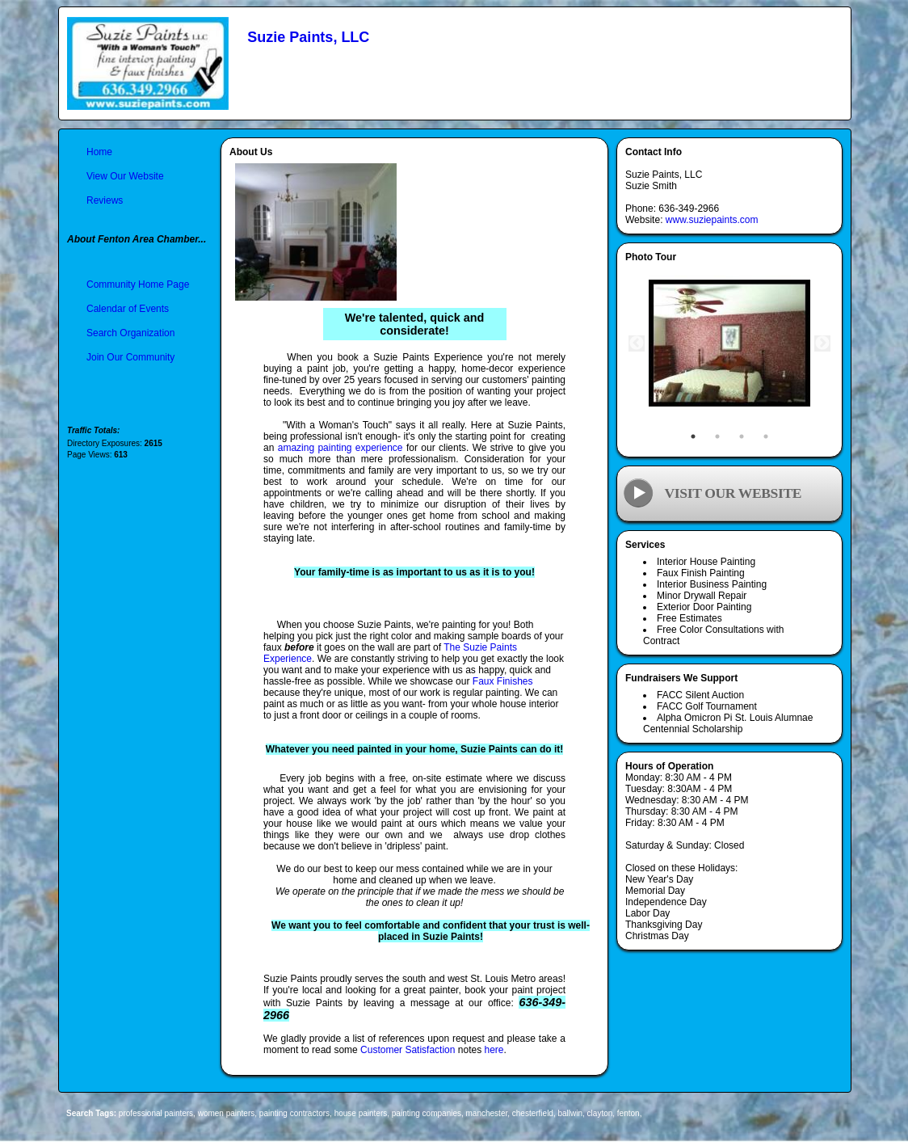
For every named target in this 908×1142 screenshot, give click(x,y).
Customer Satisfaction (407, 1050)
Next (822, 343)
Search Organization (130, 333)
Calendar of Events (127, 308)
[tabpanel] (729, 343)
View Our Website (125, 176)
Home (99, 152)
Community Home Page (137, 284)
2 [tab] (717, 436)
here (493, 1050)
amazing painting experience (340, 447)
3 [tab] (742, 436)
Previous (636, 343)
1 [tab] (693, 436)
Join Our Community (130, 357)
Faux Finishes (503, 681)
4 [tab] (766, 436)
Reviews (104, 200)
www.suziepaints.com (712, 219)
